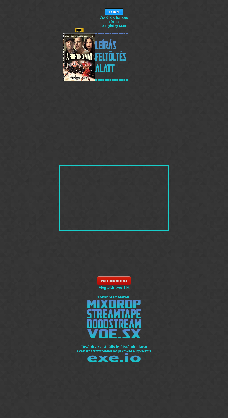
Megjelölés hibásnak (114, 280)
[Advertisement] (114, 109)
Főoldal (114, 11)
